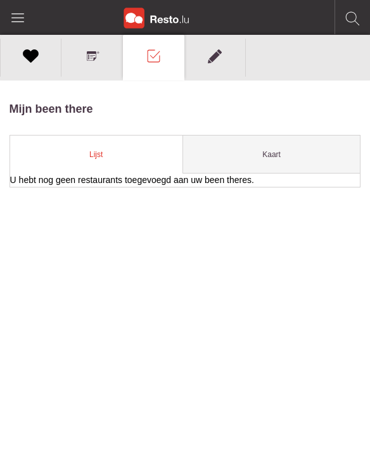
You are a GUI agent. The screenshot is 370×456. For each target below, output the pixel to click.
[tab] (96, 155)
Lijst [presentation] (96, 154)
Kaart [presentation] (271, 154)
